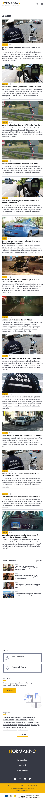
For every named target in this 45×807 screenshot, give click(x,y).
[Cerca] (37, 4)
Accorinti (23, 727)
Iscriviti (10, 691)
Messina (7, 717)
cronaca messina (22, 720)
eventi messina (9, 720)
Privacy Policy (22, 770)
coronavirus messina (11, 727)
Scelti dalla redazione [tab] (10, 561)
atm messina (24, 730)
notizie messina (34, 722)
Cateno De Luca (21, 722)
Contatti (22, 765)
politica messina (24, 725)
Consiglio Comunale (10, 730)
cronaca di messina (10, 725)
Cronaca (4, 238)
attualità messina (29, 717)
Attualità (4, 44)
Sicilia (32, 720)
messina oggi (16, 717)
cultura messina (9, 722)
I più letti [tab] (39, 561)
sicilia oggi (35, 725)
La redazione (22, 760)
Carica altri (22, 735)
